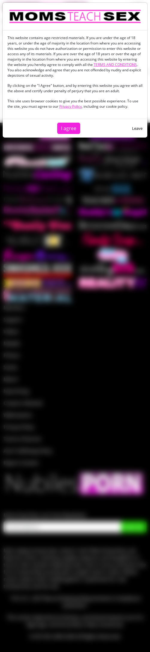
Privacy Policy (70, 106)
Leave (137, 128)
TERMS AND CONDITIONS (115, 64)
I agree (68, 128)
